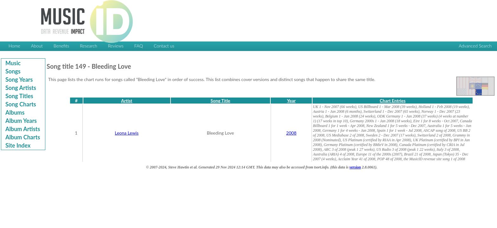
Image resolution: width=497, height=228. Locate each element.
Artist (126, 100)
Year (291, 100)
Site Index (17, 145)
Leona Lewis (127, 133)
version (355, 167)
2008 (291, 133)
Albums (14, 112)
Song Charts (20, 104)
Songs (13, 71)
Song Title (220, 100)
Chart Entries (392, 100)
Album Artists (22, 128)
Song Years (19, 79)
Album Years (21, 120)
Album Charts (22, 137)
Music (13, 63)
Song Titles (19, 95)
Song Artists (20, 87)
